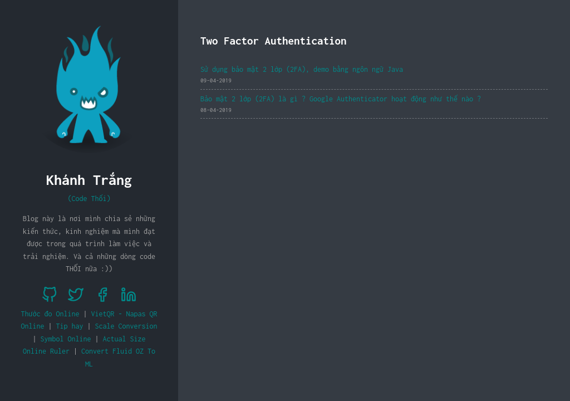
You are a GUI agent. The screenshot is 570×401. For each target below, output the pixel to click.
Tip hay (69, 326)
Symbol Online (66, 339)
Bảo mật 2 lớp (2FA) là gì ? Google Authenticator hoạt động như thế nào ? (340, 99)
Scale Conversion (126, 326)
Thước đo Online (50, 314)
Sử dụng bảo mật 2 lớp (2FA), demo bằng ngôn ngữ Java (301, 69)
